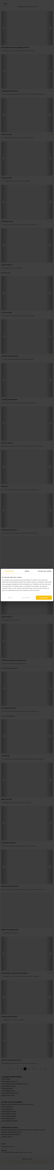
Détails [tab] (27, 571)
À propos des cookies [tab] (44, 571)
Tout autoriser (44, 597)
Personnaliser (27, 597)
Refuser (10, 597)
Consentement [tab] (9, 571)
